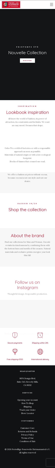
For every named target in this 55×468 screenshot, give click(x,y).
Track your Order (28, 410)
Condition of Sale (28, 441)
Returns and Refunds (27, 431)
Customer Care (27, 428)
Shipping (28, 406)
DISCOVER (27, 60)
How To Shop (28, 403)
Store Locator (27, 413)
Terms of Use (27, 438)
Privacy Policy (27, 435)
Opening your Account (27, 400)
